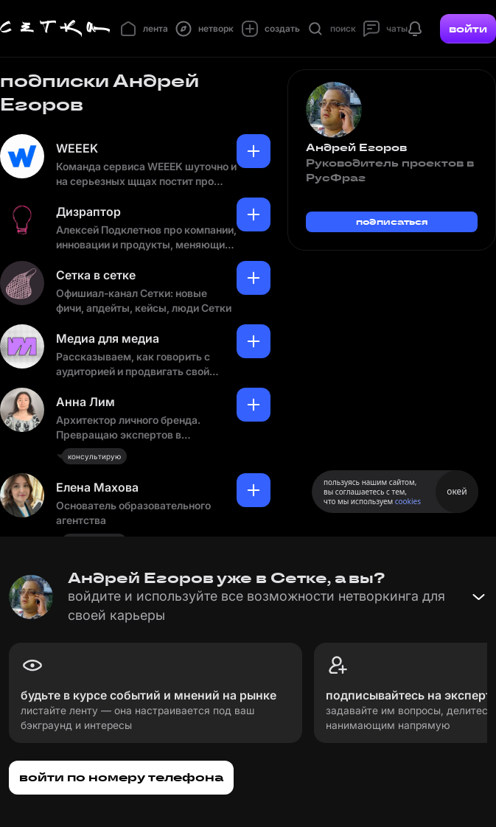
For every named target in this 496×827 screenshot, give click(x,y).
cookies (408, 501)
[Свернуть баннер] (478, 597)
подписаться (392, 221)
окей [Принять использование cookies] (457, 491)
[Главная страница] (55, 29)
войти (468, 28)
